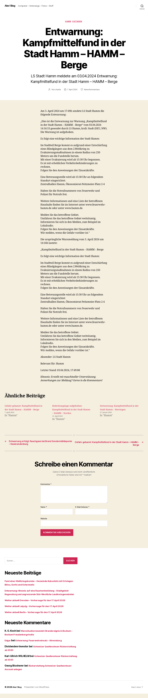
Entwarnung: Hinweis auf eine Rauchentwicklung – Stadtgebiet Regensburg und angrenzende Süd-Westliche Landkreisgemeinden (41, 595)
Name (43, 508)
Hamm (68, 22)
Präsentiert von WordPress (37, 691)
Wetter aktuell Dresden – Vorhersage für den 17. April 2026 (39, 604)
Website (43, 519)
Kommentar (45, 485)
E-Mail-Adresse (82, 508)
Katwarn (78, 22)
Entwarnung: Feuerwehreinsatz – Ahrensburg (42, 644)
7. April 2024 (72, 90)
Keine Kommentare (92, 90)
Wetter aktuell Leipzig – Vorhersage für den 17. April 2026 (38, 610)
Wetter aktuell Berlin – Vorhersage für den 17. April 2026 (37, 616)
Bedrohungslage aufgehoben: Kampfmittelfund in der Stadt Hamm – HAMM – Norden (69, 410)
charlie (57, 90)
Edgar (8, 644)
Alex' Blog (11, 5)
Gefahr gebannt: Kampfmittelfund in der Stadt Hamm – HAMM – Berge (22, 410)
